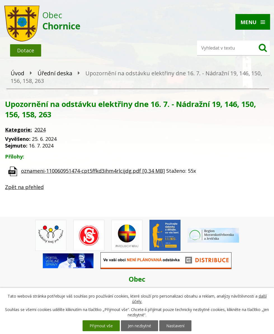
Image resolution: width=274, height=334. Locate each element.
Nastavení (175, 325)
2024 (40, 129)
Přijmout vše (101, 325)
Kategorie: (18, 129)
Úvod (17, 73)
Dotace (25, 50)
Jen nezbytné (139, 325)
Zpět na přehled (24, 187)
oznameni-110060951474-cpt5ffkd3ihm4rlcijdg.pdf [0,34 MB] (93, 170)
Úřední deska (55, 73)
